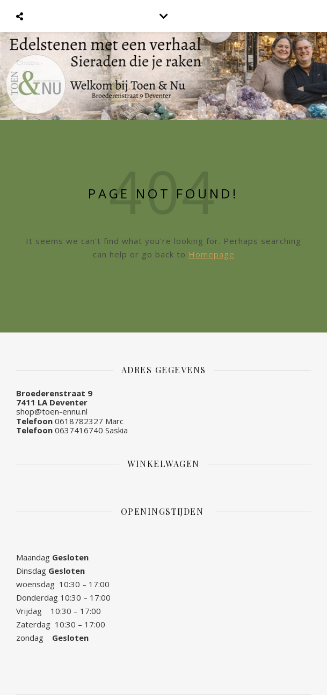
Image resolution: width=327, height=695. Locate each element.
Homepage (211, 254)
